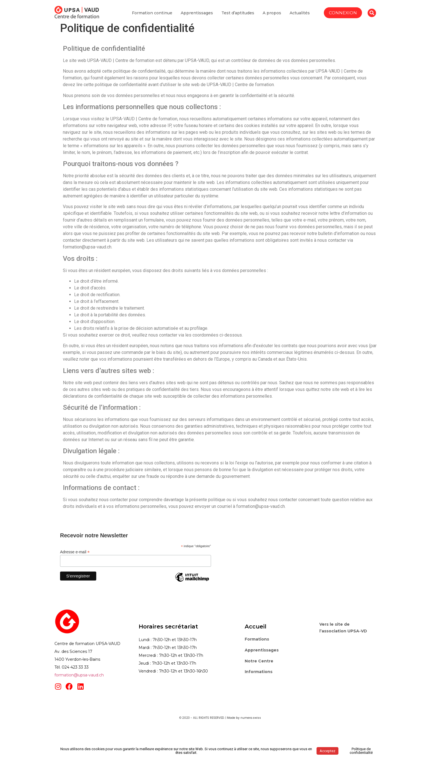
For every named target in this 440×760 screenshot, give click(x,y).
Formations (257, 639)
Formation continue (152, 17)
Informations (258, 671)
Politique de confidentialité (361, 751)
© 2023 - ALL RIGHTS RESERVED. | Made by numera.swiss (220, 718)
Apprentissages (197, 17)
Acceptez (327, 751)
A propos (272, 17)
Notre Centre (259, 661)
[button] (372, 18)
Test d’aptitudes (237, 17)
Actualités (300, 17)
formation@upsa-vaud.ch (79, 675)
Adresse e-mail (75, 551)
